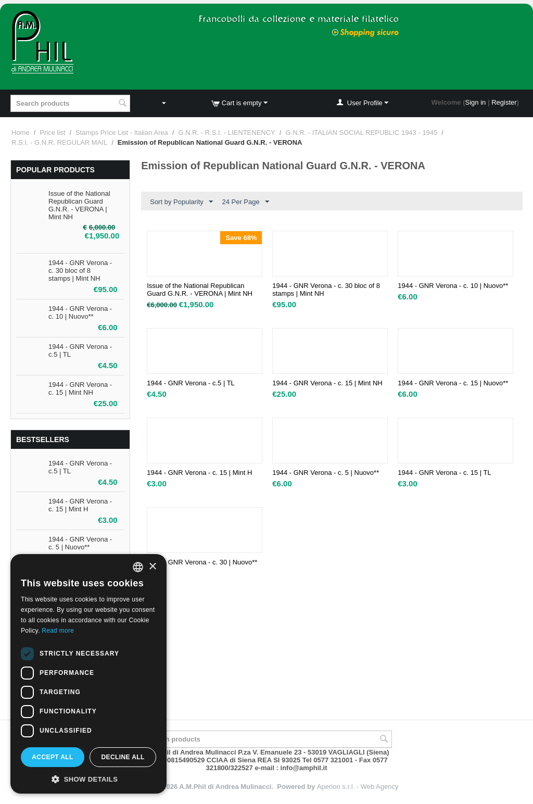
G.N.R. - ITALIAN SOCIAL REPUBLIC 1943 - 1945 (361, 132)
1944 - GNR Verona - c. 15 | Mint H (80, 505)
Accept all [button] (52, 757)
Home (20, 132)
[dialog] (88, 674)
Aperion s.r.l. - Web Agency (358, 786)
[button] (88, 778)
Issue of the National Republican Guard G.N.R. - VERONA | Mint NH (79, 205)
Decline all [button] (122, 757)
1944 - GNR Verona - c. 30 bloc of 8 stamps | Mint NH (80, 270)
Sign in (475, 102)
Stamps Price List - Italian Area (121, 132)
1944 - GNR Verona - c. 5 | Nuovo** (80, 543)
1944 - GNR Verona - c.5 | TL (191, 383)
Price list (52, 132)
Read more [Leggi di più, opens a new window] (58, 630)
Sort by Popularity (181, 202)
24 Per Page (245, 202)
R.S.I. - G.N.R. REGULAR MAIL (59, 142)
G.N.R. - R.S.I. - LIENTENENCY (226, 132)
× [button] (152, 567)
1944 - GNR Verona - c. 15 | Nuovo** (453, 383)
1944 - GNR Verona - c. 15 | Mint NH (80, 388)
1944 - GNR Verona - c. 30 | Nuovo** (202, 562)
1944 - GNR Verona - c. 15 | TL (444, 472)
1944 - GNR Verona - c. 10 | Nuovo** (80, 312)
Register (503, 102)
